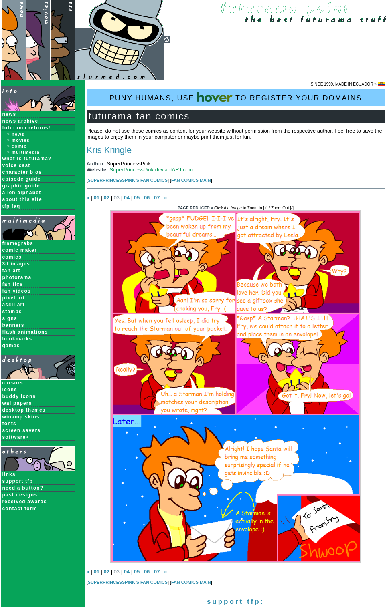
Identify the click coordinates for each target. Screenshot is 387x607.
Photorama (17, 277)
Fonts (9, 423)
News (9, 114)
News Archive (20, 121)
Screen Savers (21, 430)
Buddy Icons (19, 396)
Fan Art (11, 270)
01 (96, 198)
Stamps (12, 311)
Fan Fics (12, 284)
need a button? (23, 488)
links (9, 474)
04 (127, 198)
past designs (20, 495)
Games (11, 345)
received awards (24, 501)
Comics (12, 257)
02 (106, 198)
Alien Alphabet (21, 192)
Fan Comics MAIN (191, 180)
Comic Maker (19, 250)
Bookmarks (17, 339)
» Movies (18, 140)
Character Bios (22, 172)
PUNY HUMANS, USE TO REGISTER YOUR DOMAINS (235, 97)
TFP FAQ (11, 206)
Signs (9, 318)
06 (147, 198)
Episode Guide (21, 179)
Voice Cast (16, 165)
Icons (9, 389)
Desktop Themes (24, 410)
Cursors (12, 383)
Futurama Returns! (26, 128)
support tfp (17, 481)
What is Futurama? (27, 158)
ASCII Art (13, 305)
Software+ (15, 437)
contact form (19, 508)
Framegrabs (17, 243)
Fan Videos (16, 291)
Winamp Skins (21, 417)
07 (157, 198)
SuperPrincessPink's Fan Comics (128, 180)
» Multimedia (23, 152)
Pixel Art (13, 298)
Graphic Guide (21, 186)
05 (137, 198)
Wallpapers (17, 403)
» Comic (17, 146)
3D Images (16, 264)
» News (16, 134)
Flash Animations (25, 332)
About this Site (22, 199)
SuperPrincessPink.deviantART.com (151, 170)
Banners (13, 325)
